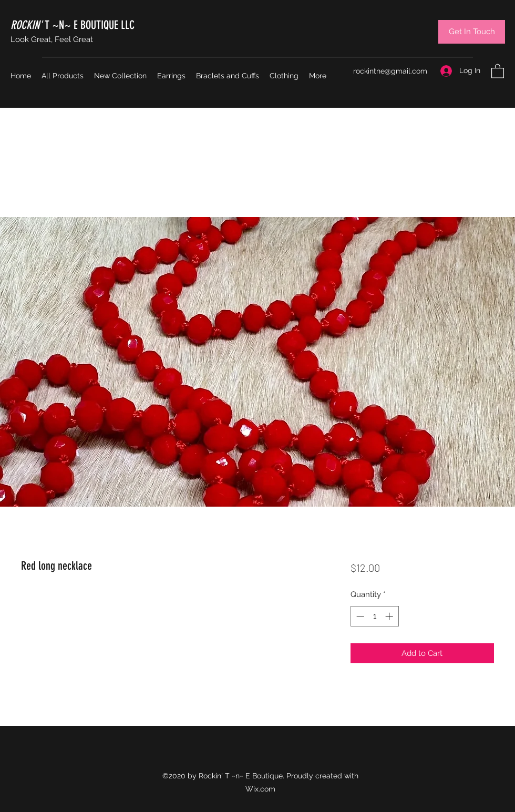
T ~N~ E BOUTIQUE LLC (73, 25)
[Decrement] (359, 616)
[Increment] (390, 616)
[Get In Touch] (471, 32)
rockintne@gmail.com (390, 71)
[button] (497, 70)
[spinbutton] (374, 616)
